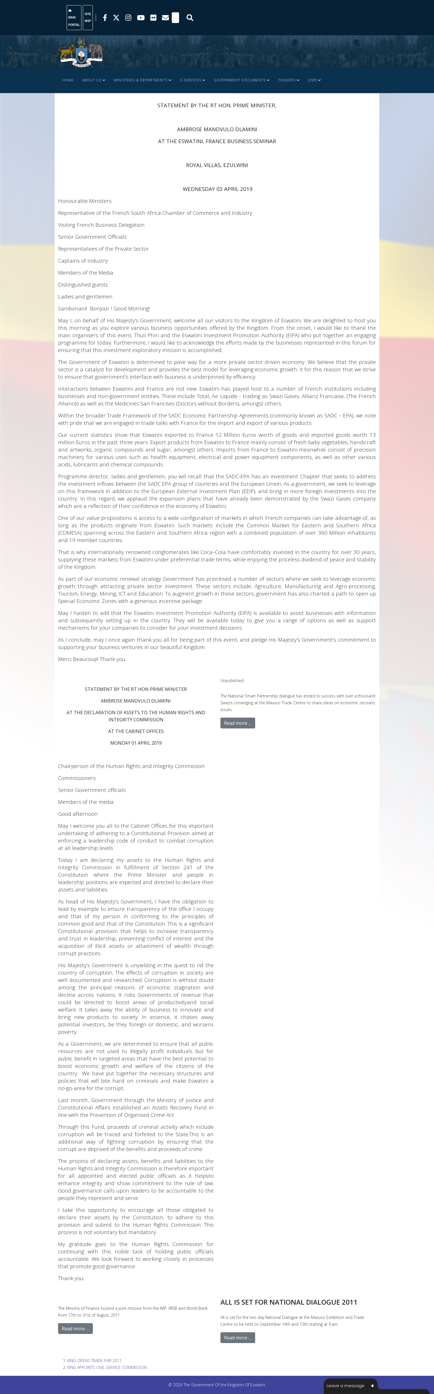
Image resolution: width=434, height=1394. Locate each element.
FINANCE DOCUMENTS (83, 105)
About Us (91, 80)
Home (68, 80)
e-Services (190, 80)
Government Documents (240, 80)
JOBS (312, 80)
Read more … (237, 723)
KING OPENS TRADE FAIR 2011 (94, 1360)
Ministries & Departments (140, 80)
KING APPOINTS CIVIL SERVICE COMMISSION (107, 1367)
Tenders (287, 80)
